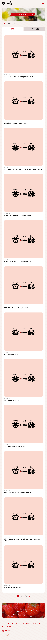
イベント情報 (34, 29)
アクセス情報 (36, 623)
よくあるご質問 (6, 626)
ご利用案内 (26, 623)
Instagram (7, 630)
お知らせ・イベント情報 (14, 623)
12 (26, 596)
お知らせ (13, 29)
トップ (4, 623)
